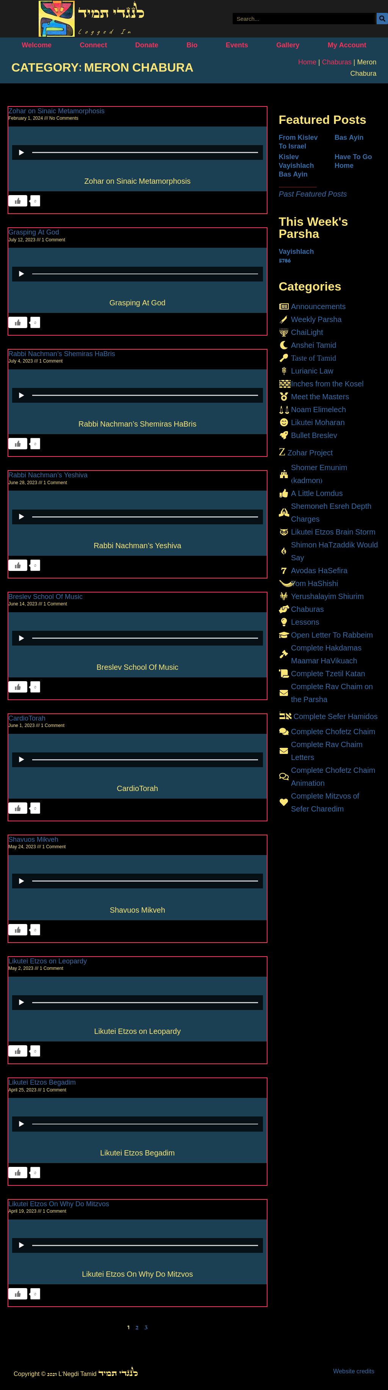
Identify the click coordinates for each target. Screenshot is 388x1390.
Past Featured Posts (313, 194)
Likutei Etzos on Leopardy (47, 961)
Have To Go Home (353, 161)
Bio (191, 45)
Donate (146, 45)
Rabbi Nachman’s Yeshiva (48, 475)
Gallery (287, 45)
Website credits (353, 1371)
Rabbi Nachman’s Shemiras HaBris (61, 354)
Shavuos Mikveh (33, 839)
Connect (93, 45)
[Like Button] (17, 200)
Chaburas (337, 62)
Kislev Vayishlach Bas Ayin (296, 166)
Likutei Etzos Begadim (42, 1082)
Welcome (37, 45)
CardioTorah (26, 718)
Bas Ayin (349, 137)
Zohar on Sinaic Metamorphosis (56, 111)
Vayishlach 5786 (296, 256)
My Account (347, 45)
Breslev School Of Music (45, 596)
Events (237, 45)
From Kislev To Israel (298, 142)
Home (307, 62)
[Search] (382, 18)
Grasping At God (33, 232)
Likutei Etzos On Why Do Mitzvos (58, 1204)
